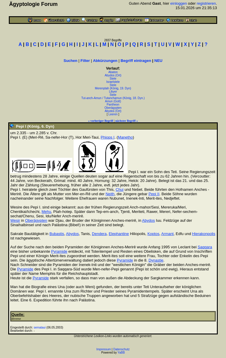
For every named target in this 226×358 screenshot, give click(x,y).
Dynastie (156, 260)
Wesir (15, 220)
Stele (113, 78)
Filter (85, 60)
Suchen (70, 60)
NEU (158, 60)
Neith (110, 194)
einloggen (178, 3)
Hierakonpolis (203, 233)
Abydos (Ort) (113, 75)
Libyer (113, 91)
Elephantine (119, 233)
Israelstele (113, 81)
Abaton (113, 72)
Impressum (103, 349)
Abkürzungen (105, 60)
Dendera (99, 233)
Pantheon (113, 104)
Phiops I (107, 137)
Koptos (153, 233)
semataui (40, 327)
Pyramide (59, 251)
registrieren (206, 3)
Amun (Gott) (113, 101)
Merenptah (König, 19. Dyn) (113, 88)
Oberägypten (113, 107)
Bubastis (56, 233)
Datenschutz (121, 349)
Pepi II (154, 194)
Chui (120, 189)
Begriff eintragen (136, 60)
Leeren (112, 114)
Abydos (148, 220)
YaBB (121, 352)
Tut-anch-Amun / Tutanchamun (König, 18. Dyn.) (112, 98)
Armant (167, 233)
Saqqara (205, 247)
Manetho (125, 137)
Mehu (46, 211)
